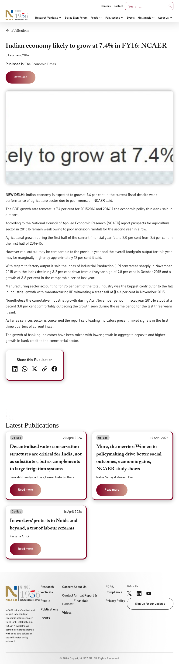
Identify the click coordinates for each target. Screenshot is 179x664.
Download (20, 77)
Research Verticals (46, 17)
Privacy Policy (115, 601)
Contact (118, 6)
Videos (67, 612)
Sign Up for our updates (150, 603)
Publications (112, 17)
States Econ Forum (76, 17)
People (94, 17)
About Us (163, 17)
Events (131, 17)
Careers (106, 6)
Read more (25, 489)
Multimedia (144, 17)
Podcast (68, 604)
